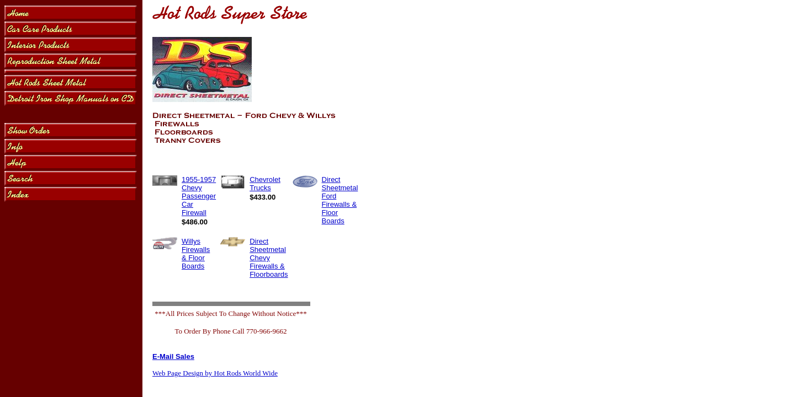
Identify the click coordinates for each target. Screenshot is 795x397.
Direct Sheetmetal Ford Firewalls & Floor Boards (340, 200)
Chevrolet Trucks (265, 183)
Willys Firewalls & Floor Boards (196, 253)
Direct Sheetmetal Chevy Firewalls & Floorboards (269, 257)
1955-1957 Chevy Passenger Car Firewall (199, 196)
